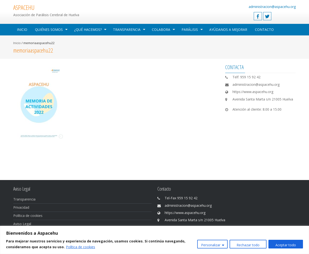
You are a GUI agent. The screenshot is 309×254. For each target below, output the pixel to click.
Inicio (22, 29)
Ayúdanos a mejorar (228, 29)
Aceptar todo (285, 245)
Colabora (161, 29)
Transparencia (126, 29)
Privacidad (21, 207)
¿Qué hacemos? (88, 29)
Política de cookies (80, 247)
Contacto (264, 29)
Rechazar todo (248, 245)
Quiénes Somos (49, 29)
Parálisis (190, 29)
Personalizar (210, 245)
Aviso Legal (22, 223)
